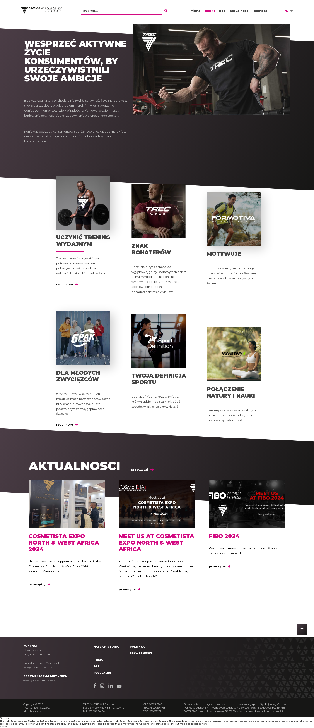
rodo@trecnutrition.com (38, 667)
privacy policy (87, 723)
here (204, 723)
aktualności (239, 10)
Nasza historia (106, 646)
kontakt (260, 10)
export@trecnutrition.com (39, 680)
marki (210, 10)
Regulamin (102, 673)
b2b (222, 10)
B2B (97, 666)
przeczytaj (142, 469)
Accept (3, 726)
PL (285, 10)
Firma (98, 659)
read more (67, 284)
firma (195, 10)
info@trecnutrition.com (38, 654)
